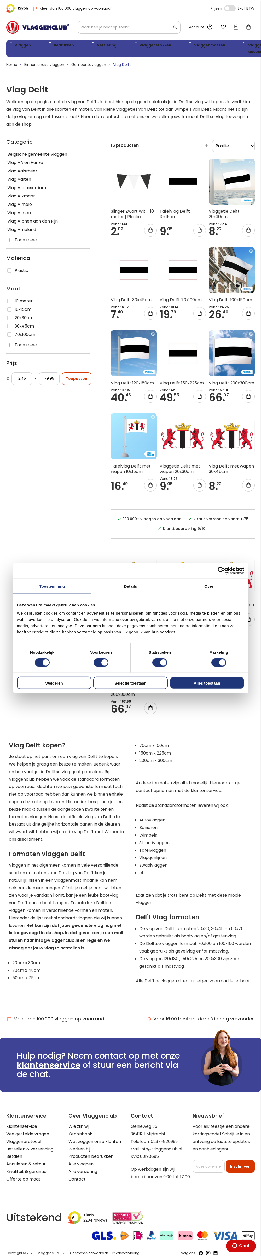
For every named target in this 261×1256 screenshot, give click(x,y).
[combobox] (129, 27)
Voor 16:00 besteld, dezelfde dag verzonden (200, 1021)
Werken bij (79, 1151)
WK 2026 (224, 49)
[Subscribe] (240, 1168)
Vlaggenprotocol (23, 1143)
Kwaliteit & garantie (26, 1174)
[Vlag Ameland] (48, 232)
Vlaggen (21, 46)
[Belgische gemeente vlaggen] (48, 156)
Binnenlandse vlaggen (44, 66)
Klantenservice (21, 1128)
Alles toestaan (207, 683)
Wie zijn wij (78, 1128)
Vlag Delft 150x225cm (182, 385)
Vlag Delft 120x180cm (132, 385)
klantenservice (48, 1067)
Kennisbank (80, 1136)
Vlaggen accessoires (197, 49)
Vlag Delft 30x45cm (131, 302)
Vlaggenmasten (159, 46)
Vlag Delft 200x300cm (231, 385)
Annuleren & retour (26, 1166)
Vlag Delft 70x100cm (181, 302)
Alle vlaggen (81, 1166)
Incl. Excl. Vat (230, 8)
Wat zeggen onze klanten (94, 1143)
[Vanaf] (21, 381)
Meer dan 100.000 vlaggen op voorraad (71, 8)
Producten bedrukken (90, 1158)
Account (197, 27)
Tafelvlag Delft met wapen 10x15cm (131, 470)
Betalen (14, 1158)
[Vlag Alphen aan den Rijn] (48, 223)
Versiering (80, 46)
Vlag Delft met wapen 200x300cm (133, 693)
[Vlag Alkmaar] (48, 198)
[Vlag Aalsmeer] (48, 173)
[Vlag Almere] (48, 215)
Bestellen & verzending (29, 1151)
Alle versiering (82, 1174)
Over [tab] (208, 586)
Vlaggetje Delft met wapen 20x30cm (180, 470)
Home (11, 66)
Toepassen (76, 380)
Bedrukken (50, 46)
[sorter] (233, 148)
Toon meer (26, 242)
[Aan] (49, 381)
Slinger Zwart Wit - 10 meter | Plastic (132, 216)
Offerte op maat (23, 1181)
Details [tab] (130, 586)
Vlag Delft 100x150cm (230, 302)
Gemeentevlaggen (88, 66)
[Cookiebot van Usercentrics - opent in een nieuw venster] (221, 570)
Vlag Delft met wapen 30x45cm (231, 470)
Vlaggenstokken (116, 46)
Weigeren (54, 683)
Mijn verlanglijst (223, 27)
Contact (77, 1181)
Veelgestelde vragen (27, 1136)
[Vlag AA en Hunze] (48, 165)
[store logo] (37, 27)
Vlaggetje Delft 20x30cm (224, 216)
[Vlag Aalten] (48, 181)
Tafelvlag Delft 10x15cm (175, 216)
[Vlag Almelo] (48, 206)
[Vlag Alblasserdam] (48, 190)
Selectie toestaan (130, 683)
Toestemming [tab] (52, 586)
